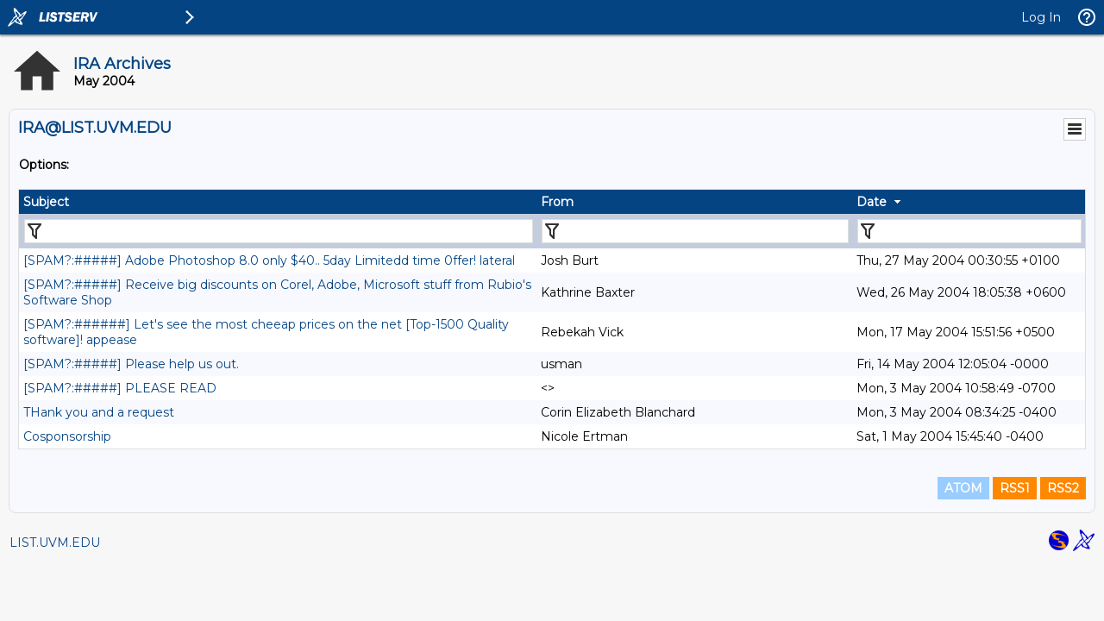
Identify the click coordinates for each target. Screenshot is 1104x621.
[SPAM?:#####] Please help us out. (131, 364)
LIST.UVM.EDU (54, 542)
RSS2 (1063, 488)
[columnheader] (277, 202)
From (557, 202)
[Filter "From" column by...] (695, 231)
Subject (46, 202)
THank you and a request (98, 412)
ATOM (963, 488)
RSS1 (1015, 488)
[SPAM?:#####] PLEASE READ (119, 388)
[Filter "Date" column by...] (969, 231)
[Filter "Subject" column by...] (278, 231)
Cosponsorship (67, 436)
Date (871, 202)
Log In (1041, 17)
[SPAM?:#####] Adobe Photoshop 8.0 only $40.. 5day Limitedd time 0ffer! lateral (269, 260)
